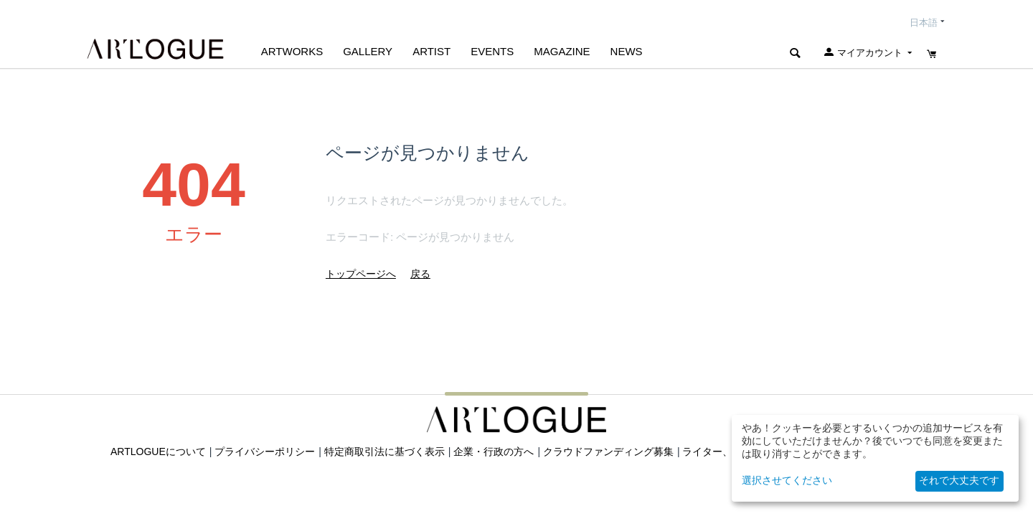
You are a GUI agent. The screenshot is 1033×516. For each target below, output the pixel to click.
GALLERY (367, 51)
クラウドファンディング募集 (608, 451)
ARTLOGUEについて (158, 451)
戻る (420, 274)
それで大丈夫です (959, 480)
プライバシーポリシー (264, 451)
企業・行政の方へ (493, 451)
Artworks (292, 51)
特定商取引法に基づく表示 (384, 451)
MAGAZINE (562, 51)
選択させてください (787, 480)
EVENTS (492, 51)
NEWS (626, 51)
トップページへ (361, 274)
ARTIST (431, 51)
